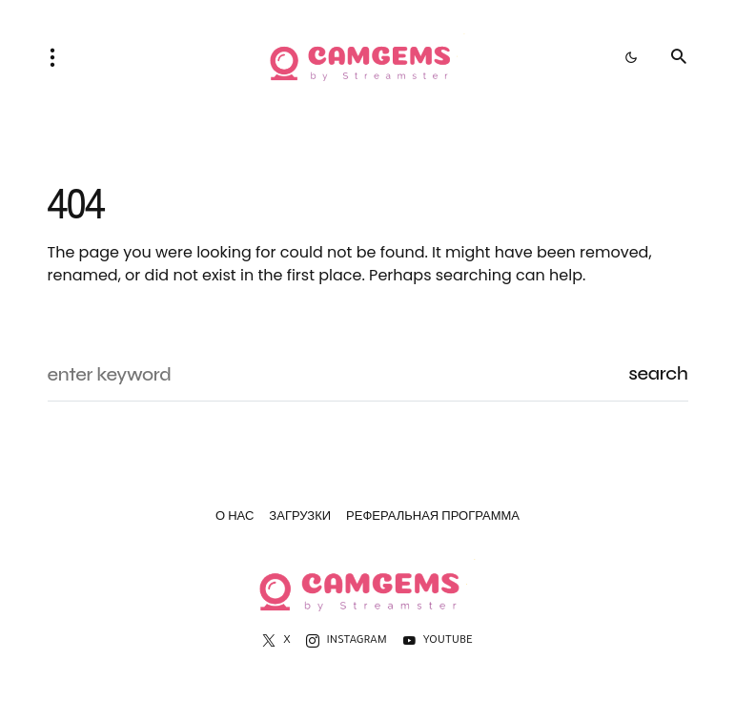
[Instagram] (346, 641)
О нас (234, 518)
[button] (58, 57)
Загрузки (300, 518)
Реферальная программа (433, 518)
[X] (276, 641)
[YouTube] (437, 641)
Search (657, 373)
